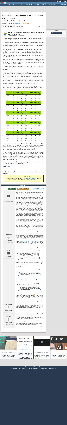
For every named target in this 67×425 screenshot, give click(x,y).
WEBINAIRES (17, 4)
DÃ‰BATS (42, 4)
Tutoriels (11, 1)
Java (33, 3)
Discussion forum (56, 32)
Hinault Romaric (17, 31)
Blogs (20, 1)
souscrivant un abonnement (29, 186)
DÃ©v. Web (38, 3)
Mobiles (59, 3)
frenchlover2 (8, 327)
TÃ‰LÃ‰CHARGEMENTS (29, 4)
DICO (49, 4)
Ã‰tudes (41, 1)
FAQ (17, 1)
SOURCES (37, 4)
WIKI (46, 4)
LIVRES (22, 4)
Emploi (36, 1)
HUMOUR (53, 4)
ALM (25, 3)
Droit (46, 1)
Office (55, 3)
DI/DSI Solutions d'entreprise (12, 3)
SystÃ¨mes (64, 3)
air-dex (8, 215)
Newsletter (30, 1)
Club (50, 1)
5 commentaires (26, 31)
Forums (6, 1)
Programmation (47, 3)
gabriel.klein (9, 339)
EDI (42, 3)
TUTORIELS (9, 4)
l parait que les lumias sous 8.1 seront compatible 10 (29, 264)
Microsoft (29, 3)
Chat (24, 1)
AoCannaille (9, 257)
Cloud (20, 3)
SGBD (52, 3)
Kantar (8, 174)
